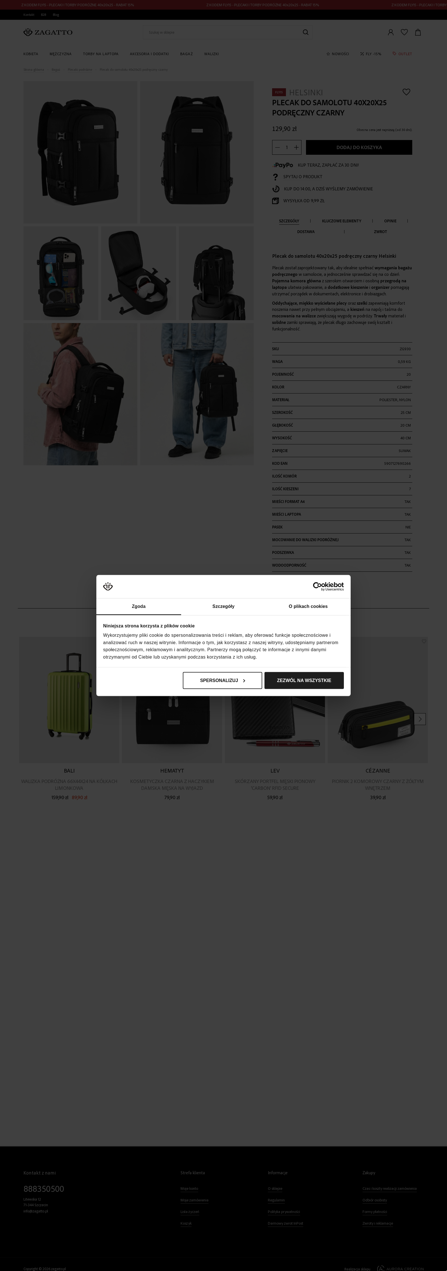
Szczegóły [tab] (223, 606)
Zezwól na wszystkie (304, 680)
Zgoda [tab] (139, 606)
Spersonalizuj (222, 680)
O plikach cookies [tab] (308, 606)
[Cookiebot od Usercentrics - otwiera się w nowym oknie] (319, 586)
